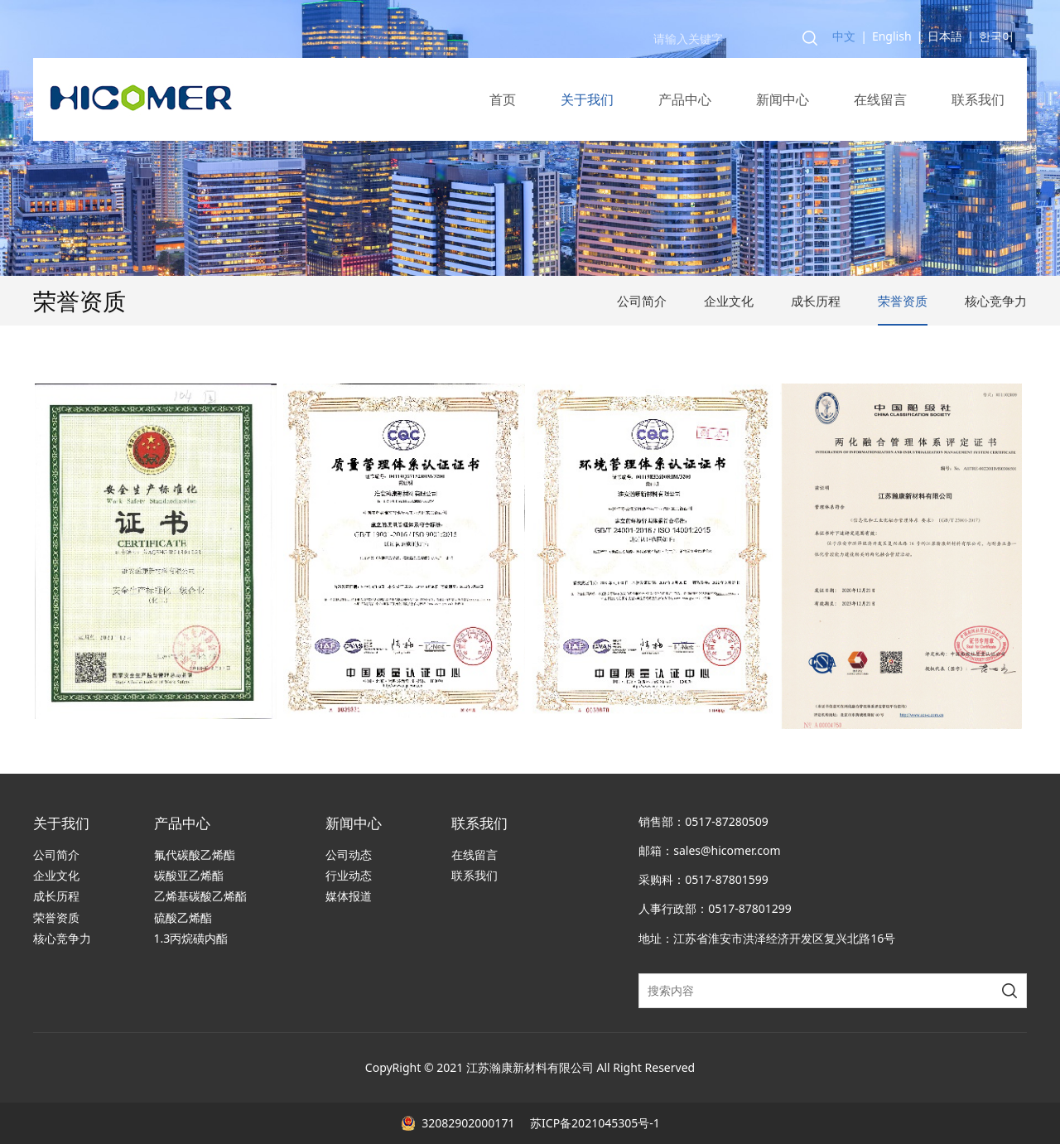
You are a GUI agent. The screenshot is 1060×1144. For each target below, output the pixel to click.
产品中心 (684, 99)
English (892, 36)
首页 (502, 99)
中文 (843, 36)
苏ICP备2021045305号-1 (593, 1123)
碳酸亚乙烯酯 (189, 875)
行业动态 (348, 875)
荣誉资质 (903, 300)
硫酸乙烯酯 (183, 917)
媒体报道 (348, 896)
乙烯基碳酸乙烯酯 (200, 896)
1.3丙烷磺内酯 (191, 938)
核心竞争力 (996, 300)
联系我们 (978, 99)
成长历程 (816, 300)
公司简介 (642, 300)
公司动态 (348, 854)
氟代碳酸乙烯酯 (194, 854)
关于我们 (587, 99)
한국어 (996, 36)
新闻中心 (782, 99)
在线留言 (880, 99)
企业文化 (729, 300)
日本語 (945, 36)
